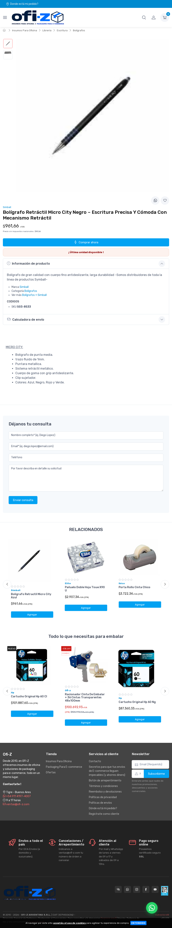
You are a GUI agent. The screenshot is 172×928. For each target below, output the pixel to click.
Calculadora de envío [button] (25, 319)
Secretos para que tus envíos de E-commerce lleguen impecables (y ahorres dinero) (107, 771)
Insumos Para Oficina (24, 30)
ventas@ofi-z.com (16, 804)
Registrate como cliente (104, 814)
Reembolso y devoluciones (105, 791)
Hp (12, 692)
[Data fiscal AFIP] (164, 891)
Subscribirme (156, 773)
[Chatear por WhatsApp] (152, 908)
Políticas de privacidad (103, 797)
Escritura (62, 30)
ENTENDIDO (138, 923)
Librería (46, 30)
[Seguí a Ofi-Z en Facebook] (145, 889)
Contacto (95, 761)
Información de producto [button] (28, 263)
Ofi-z (68, 690)
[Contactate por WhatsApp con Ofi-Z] (127, 889)
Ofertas (51, 772)
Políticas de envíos (100, 802)
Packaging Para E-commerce (64, 767)
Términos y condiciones (103, 786)
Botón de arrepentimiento (105, 780)
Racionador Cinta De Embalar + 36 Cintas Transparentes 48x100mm (85, 698)
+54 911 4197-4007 (17, 796)
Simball (24, 287)
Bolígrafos (79, 30)
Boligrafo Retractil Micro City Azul (31, 596)
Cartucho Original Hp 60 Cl (29, 696)
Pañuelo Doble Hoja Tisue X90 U (85, 589)
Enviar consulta (23, 500)
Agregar (32, 614)
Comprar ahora (86, 242)
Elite (68, 583)
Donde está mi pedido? (22, 4)
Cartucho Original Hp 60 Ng (137, 702)
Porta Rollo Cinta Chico (134, 587)
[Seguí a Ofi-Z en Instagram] (136, 889)
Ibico (122, 583)
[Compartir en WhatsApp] (155, 200)
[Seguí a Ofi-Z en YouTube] (155, 889)
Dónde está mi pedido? (103, 808)
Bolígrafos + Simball (34, 295)
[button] (144, 17)
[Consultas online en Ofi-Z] (118, 889)
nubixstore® (162, 914)
